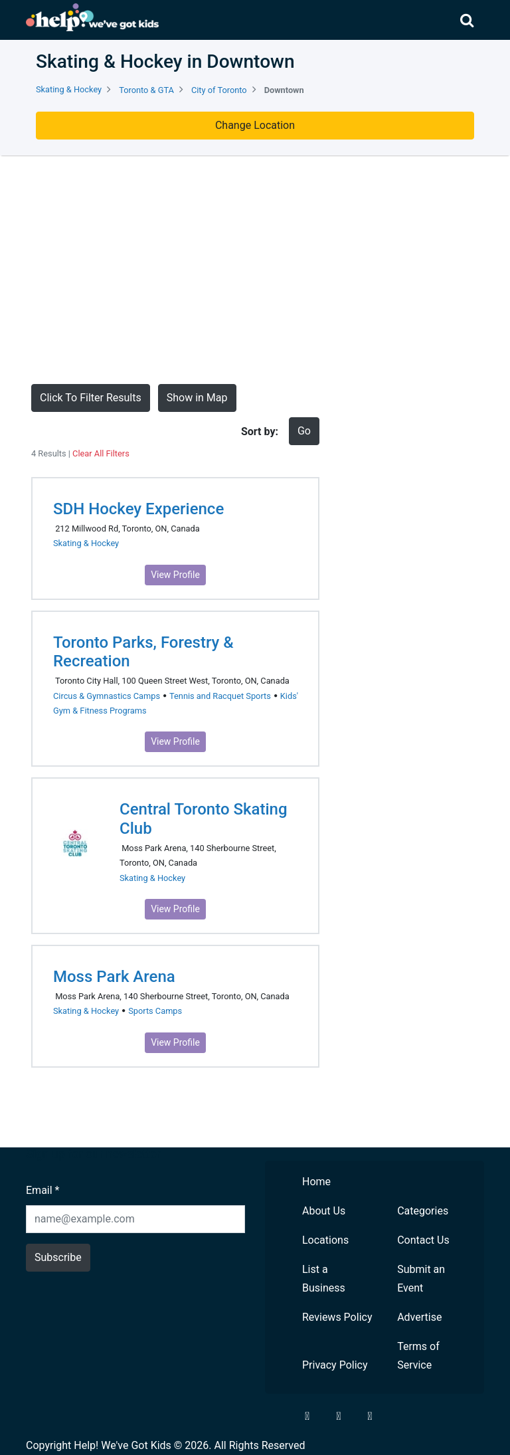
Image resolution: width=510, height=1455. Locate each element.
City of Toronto (219, 90)
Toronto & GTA (146, 90)
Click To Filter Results (90, 397)
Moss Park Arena (114, 976)
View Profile (175, 574)
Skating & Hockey (69, 89)
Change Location (255, 125)
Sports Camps (155, 1011)
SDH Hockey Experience (138, 509)
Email (42, 1190)
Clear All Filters (100, 453)
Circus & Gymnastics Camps (106, 696)
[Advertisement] (255, 270)
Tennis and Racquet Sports (220, 696)
